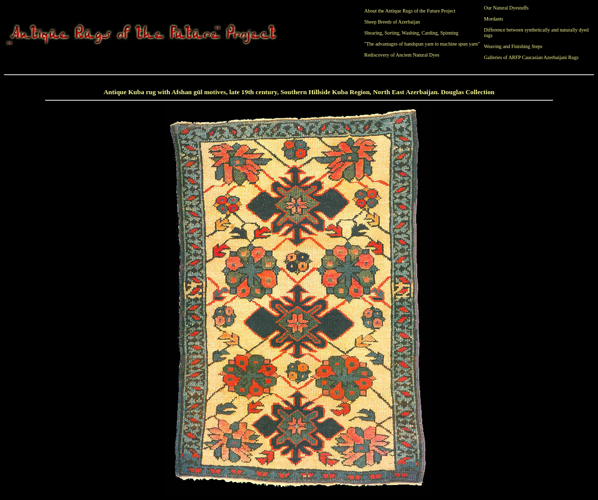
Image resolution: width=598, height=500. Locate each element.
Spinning (449, 33)
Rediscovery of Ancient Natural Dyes (401, 55)
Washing (410, 33)
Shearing (373, 33)
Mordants (493, 19)
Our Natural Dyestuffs (506, 8)
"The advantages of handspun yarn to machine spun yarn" (422, 44)
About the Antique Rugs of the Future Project (409, 11)
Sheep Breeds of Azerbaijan (392, 22)
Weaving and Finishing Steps (513, 46)
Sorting (392, 33)
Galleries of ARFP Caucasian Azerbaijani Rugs (531, 57)
